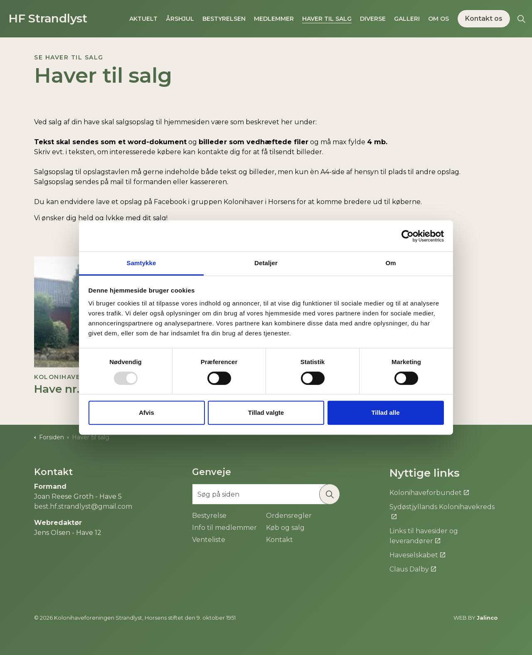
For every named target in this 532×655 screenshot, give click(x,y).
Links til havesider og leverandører (423, 536)
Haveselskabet (417, 555)
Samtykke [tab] (141, 262)
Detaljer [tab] (266, 262)
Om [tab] (390, 262)
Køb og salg (285, 528)
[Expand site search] (521, 18)
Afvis (146, 412)
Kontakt (279, 540)
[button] (329, 494)
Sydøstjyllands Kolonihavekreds (442, 511)
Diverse (373, 18)
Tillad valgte (266, 412)
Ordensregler (289, 516)
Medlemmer (274, 18)
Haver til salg (327, 18)
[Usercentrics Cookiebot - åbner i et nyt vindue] (407, 236)
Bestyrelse (209, 516)
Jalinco (487, 617)
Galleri (407, 18)
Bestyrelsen (224, 18)
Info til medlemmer (224, 528)
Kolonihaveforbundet (429, 493)
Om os (438, 18)
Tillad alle (385, 412)
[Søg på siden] (266, 494)
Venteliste (208, 540)
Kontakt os (484, 18)
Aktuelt (143, 18)
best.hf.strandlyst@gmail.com (83, 506)
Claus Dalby (412, 569)
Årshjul (180, 18)
